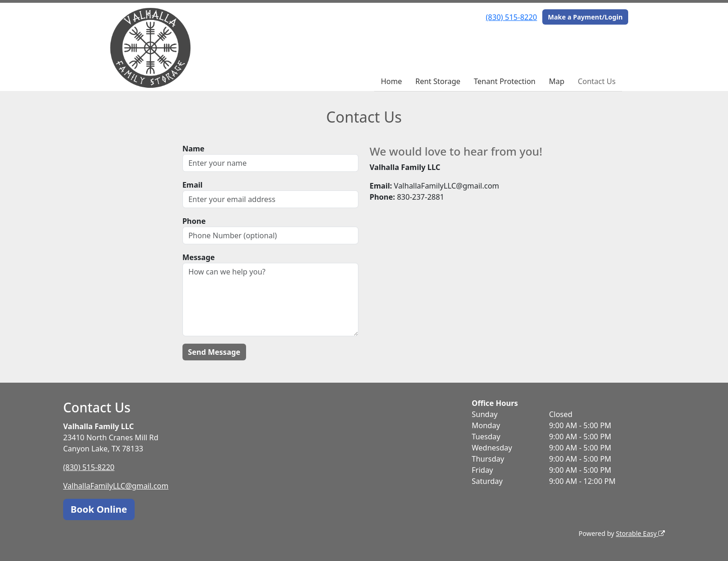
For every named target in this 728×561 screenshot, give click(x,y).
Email (192, 185)
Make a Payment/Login (585, 17)
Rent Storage (437, 81)
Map (556, 81)
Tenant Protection (504, 81)
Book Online (99, 509)
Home (391, 81)
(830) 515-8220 (511, 17)
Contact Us (596, 81)
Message (198, 257)
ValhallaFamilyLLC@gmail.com (116, 486)
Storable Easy (640, 533)
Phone (194, 221)
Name (193, 149)
